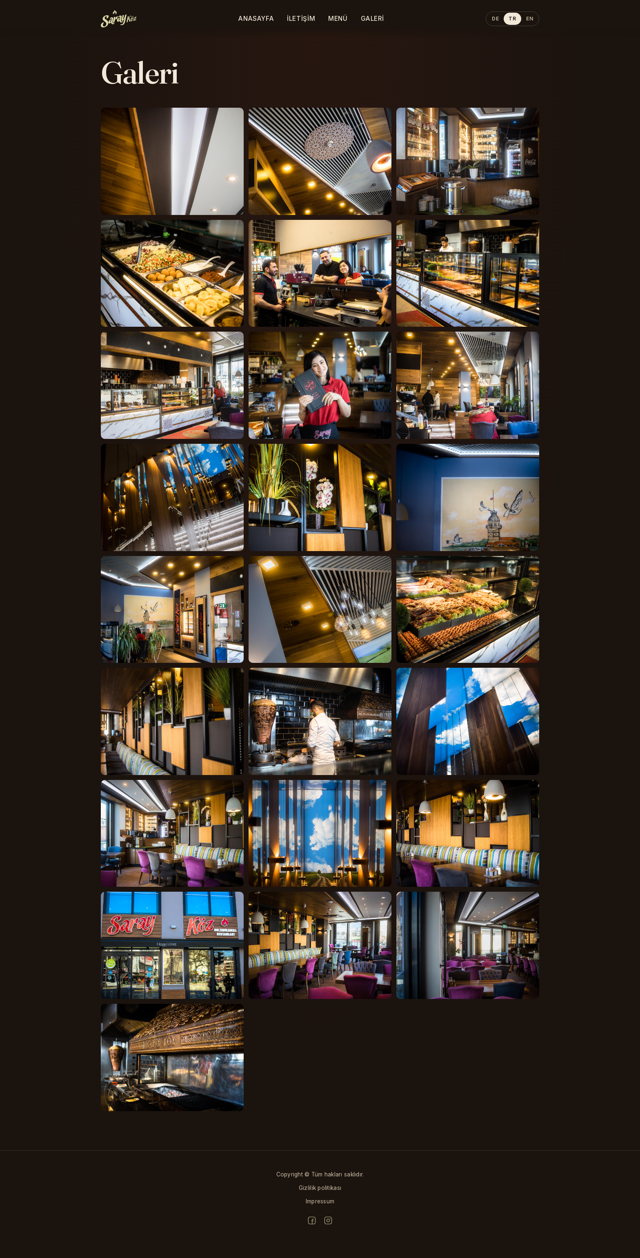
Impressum (320, 1201)
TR (512, 19)
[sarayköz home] (119, 19)
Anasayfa (256, 18)
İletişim (301, 18)
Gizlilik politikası (320, 1188)
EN (529, 19)
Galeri (372, 18)
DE (495, 19)
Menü (337, 18)
